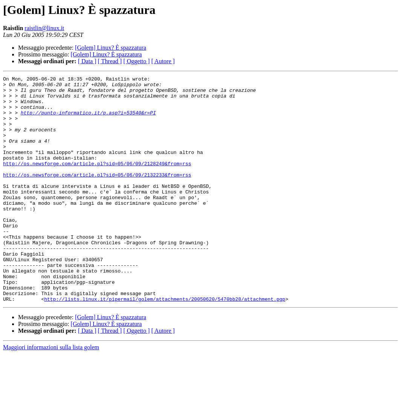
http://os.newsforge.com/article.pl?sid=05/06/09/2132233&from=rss (97, 195)
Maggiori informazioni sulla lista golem (51, 392)
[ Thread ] (110, 61)
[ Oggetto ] (136, 61)
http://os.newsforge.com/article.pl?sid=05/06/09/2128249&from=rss (97, 181)
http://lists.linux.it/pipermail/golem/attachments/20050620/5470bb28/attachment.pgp (164, 344)
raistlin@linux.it (44, 28)
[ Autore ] (162, 61)
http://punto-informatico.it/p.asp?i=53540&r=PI (88, 120)
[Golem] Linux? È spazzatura (110, 47)
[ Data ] (87, 61)
